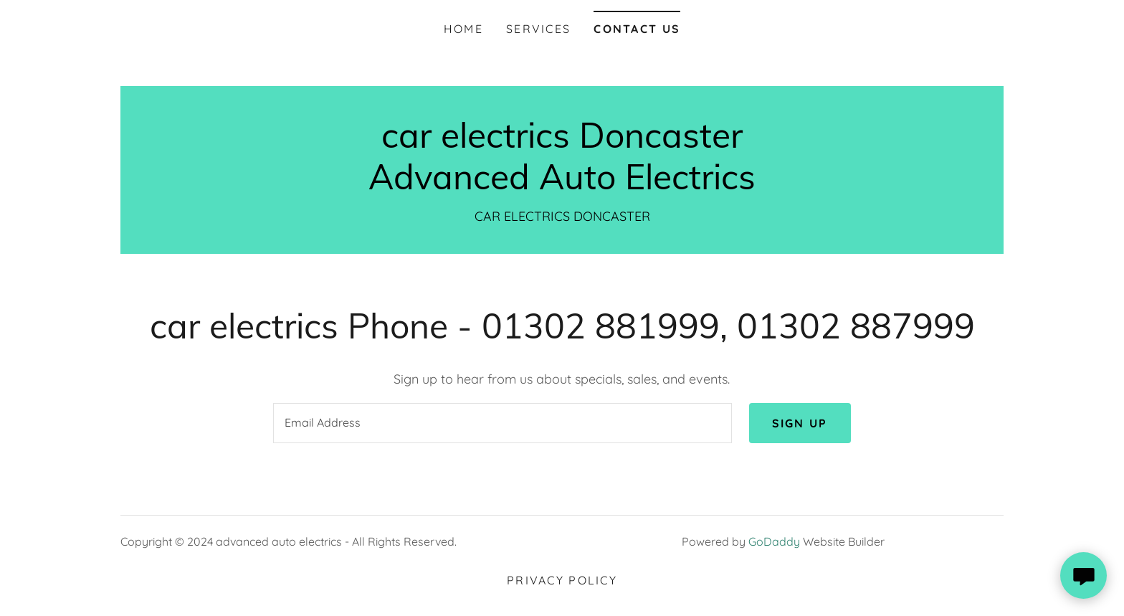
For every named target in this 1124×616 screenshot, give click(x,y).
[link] (562, 184)
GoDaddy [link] (774, 541)
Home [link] (463, 29)
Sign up (800, 423)
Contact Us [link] (637, 29)
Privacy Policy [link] (562, 580)
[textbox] (502, 423)
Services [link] (538, 29)
